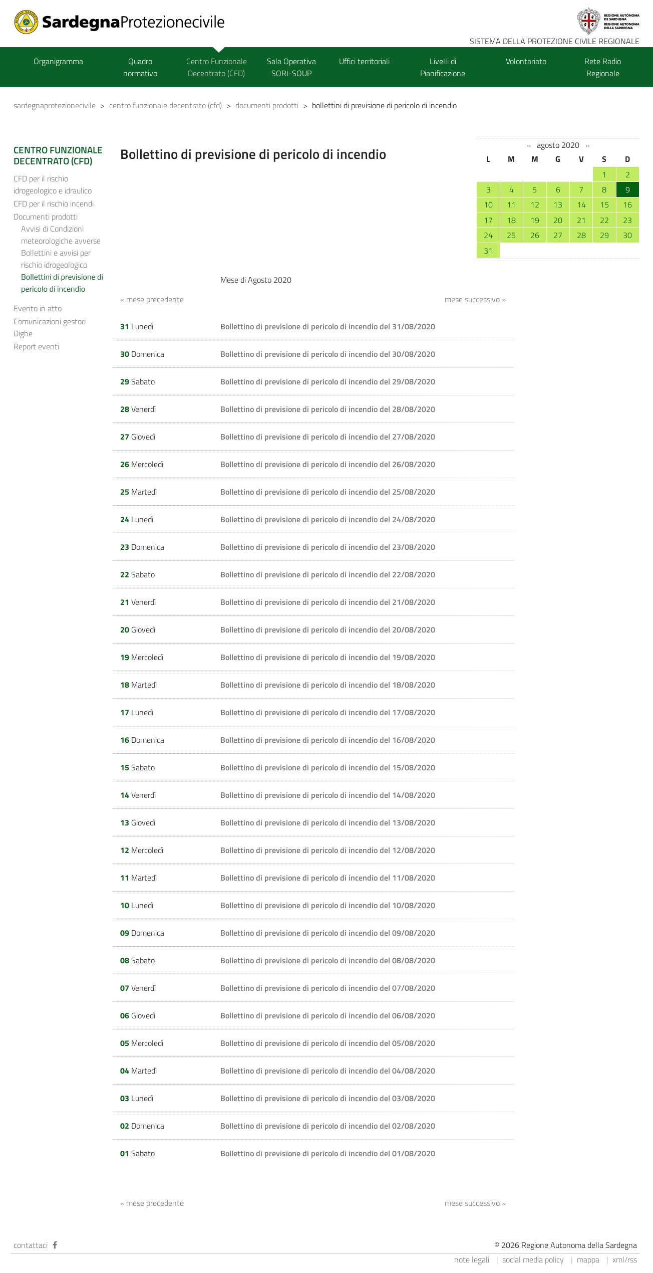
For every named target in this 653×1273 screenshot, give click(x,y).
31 (488, 251)
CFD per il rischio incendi (54, 203)
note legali (471, 1259)
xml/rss (624, 1259)
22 (604, 220)
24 (488, 235)
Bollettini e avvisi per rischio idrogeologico (56, 259)
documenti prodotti (266, 105)
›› (587, 145)
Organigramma (58, 61)
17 (488, 220)
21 (581, 220)
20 (557, 220)
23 (627, 220)
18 (511, 220)
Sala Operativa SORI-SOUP (291, 67)
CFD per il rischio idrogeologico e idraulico (53, 184)
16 (627, 204)
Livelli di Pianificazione (442, 67)
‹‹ (529, 145)
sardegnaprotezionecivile (55, 105)
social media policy (533, 1259)
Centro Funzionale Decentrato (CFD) (216, 67)
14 (581, 204)
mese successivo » (475, 299)
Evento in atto (38, 308)
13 (557, 204)
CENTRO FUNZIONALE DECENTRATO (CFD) (58, 155)
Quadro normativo (140, 67)
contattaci (31, 1245)
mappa (588, 1259)
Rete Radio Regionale (602, 67)
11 (511, 204)
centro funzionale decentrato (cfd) (165, 105)
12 (534, 204)
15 (604, 204)
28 (581, 235)
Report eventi (36, 346)
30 (627, 235)
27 (557, 235)
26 (534, 235)
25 (511, 235)
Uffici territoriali (364, 61)
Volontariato (526, 61)
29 (604, 235)
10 (488, 204)
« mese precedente (152, 299)
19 (534, 220)
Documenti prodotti (46, 216)
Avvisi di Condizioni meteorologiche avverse (61, 235)
